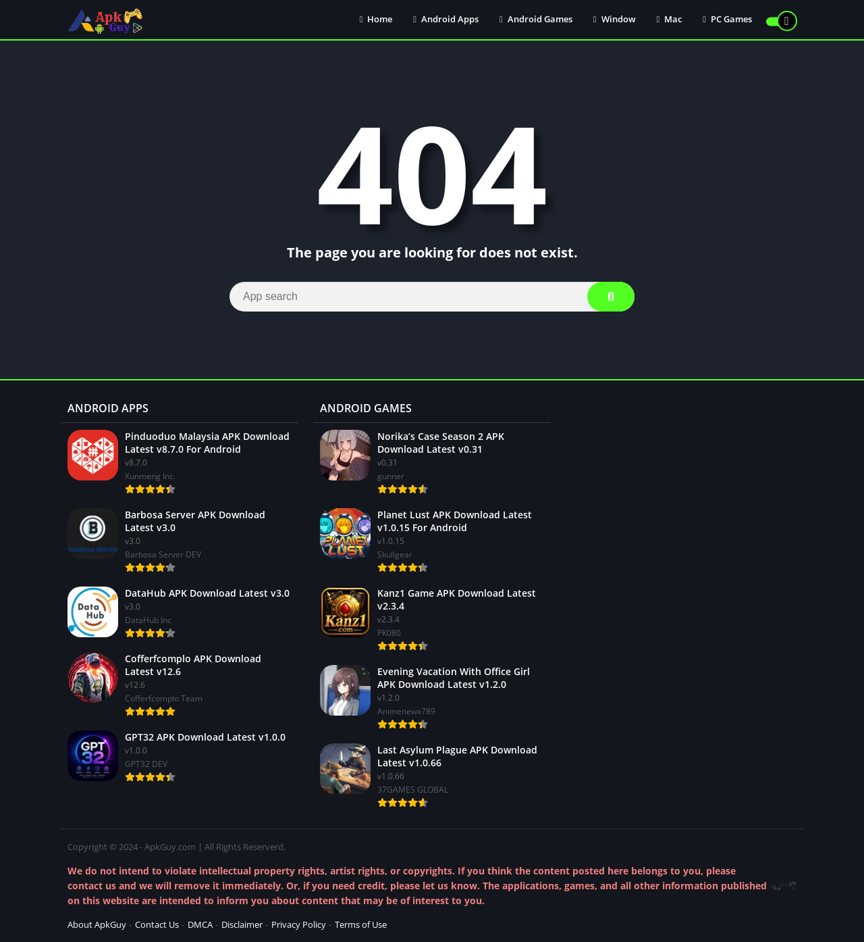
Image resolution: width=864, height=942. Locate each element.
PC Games (727, 20)
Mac (669, 20)
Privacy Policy (298, 924)
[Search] (432, 297)
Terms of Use (361, 924)
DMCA (200, 924)
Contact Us (157, 924)
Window (614, 20)
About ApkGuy (97, 924)
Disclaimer (242, 924)
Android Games (536, 20)
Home (376, 20)
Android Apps (446, 20)
